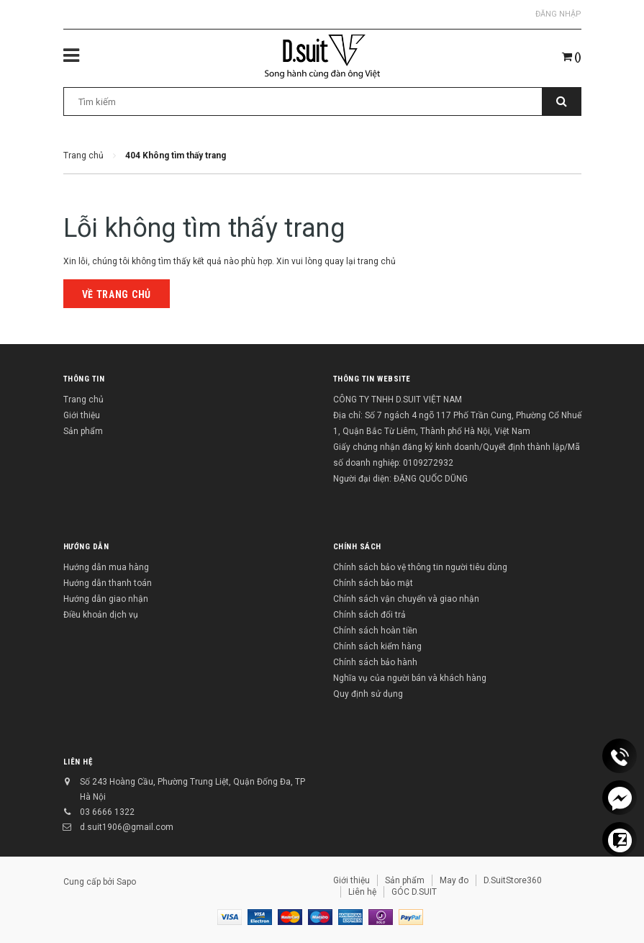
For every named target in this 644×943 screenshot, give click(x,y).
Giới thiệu (81, 415)
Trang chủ (83, 399)
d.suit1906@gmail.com (126, 827)
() (571, 57)
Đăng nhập (558, 14)
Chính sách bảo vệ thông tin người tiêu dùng (420, 567)
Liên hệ (78, 762)
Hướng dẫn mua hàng (106, 567)
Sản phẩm (83, 431)
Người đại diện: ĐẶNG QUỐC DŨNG (400, 479)
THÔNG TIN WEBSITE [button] (372, 379)
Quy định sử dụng (368, 694)
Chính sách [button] (357, 546)
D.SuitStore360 (513, 880)
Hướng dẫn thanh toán (107, 583)
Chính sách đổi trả (369, 615)
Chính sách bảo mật (373, 583)
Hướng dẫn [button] (86, 546)
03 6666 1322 (107, 812)
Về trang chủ (116, 294)
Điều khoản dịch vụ (100, 615)
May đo (454, 880)
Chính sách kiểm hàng (377, 646)
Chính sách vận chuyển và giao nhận (406, 599)
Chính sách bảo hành (375, 662)
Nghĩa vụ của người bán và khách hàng (409, 678)
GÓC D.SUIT (414, 892)
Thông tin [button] (84, 379)
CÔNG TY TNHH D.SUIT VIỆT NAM (397, 399)
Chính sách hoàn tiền (375, 631)
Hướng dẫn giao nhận (105, 599)
